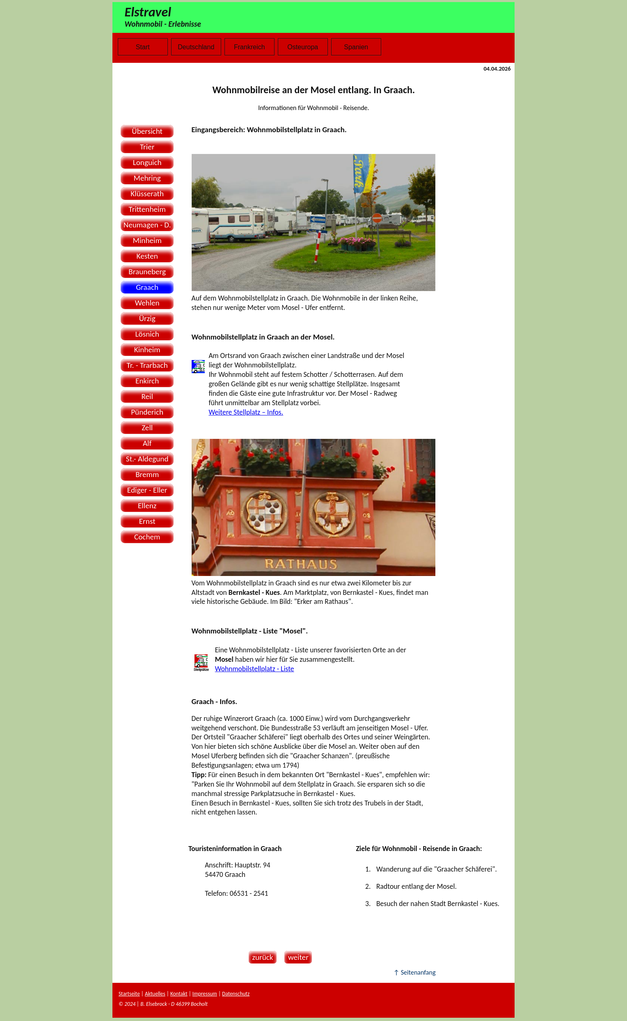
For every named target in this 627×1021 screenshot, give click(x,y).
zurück (261, 957)
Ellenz (147, 505)
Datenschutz (235, 993)
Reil (147, 396)
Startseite (129, 993)
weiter (296, 957)
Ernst (147, 521)
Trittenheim (147, 209)
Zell (147, 427)
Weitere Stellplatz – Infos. (245, 412)
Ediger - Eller (147, 490)
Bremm (147, 474)
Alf (147, 443)
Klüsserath (147, 193)
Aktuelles (155, 993)
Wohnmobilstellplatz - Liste (254, 668)
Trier (147, 146)
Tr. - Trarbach (147, 365)
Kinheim (147, 349)
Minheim (147, 240)
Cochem (147, 536)
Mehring (147, 178)
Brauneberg (147, 271)
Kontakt (179, 993)
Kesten (147, 256)
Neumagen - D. (147, 224)
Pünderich (147, 412)
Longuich (147, 162)
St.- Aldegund (147, 458)
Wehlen (147, 302)
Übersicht (147, 131)
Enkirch (147, 380)
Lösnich (147, 334)
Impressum (204, 993)
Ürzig (147, 318)
